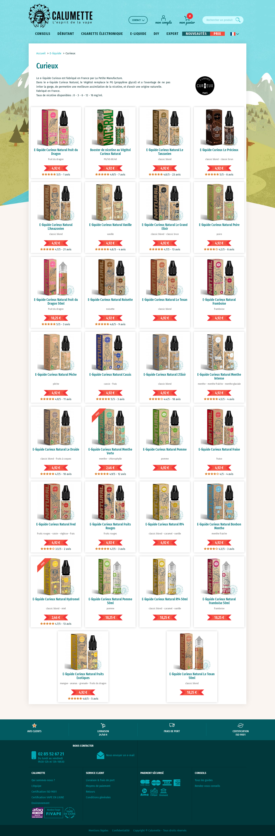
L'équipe (36, 786)
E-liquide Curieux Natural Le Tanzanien (164, 152)
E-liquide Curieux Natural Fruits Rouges (110, 526)
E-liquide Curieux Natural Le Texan (164, 300)
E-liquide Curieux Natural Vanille (110, 225)
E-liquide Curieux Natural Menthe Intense (219, 376)
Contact (136, 20)
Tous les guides (204, 780)
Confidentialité (120, 830)
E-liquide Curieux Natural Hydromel (56, 599)
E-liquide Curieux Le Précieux (219, 150)
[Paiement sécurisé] (164, 787)
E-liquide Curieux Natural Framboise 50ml (219, 601)
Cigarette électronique (102, 34)
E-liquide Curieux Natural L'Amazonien (55, 227)
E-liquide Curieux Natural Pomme (165, 449)
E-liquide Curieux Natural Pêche (56, 374)
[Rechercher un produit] (222, 20)
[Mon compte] (163, 19)
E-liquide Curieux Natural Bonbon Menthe (219, 526)
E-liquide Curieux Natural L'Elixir (165, 374)
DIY (156, 34)
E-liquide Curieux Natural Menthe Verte (110, 451)
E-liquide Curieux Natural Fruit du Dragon (56, 152)
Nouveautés (196, 34)
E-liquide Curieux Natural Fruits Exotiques (83, 676)
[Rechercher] (238, 19)
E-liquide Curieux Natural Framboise (219, 302)
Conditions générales (98, 797)
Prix (217, 34)
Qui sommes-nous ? (43, 780)
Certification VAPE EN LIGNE (48, 797)
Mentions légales (98, 830)
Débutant (65, 34)
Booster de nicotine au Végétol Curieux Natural (110, 152)
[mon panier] (187, 20)
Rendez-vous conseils (207, 786)
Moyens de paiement (98, 786)
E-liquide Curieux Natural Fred (56, 524)
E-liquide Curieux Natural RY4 (165, 524)
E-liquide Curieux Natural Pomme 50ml (110, 601)
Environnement (40, 803)
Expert (173, 34)
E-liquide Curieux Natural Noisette (110, 300)
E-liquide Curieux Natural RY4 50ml (165, 599)
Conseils (42, 34)
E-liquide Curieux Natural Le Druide (56, 449)
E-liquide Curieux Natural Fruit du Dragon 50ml (56, 302)
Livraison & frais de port (100, 780)
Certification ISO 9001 (44, 791)
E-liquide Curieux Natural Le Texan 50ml (192, 676)
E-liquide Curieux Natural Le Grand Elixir (165, 227)
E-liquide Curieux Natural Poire (219, 225)
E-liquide (138, 34)
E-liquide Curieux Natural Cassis (110, 374)
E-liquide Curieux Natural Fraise (219, 449)
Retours (90, 791)
